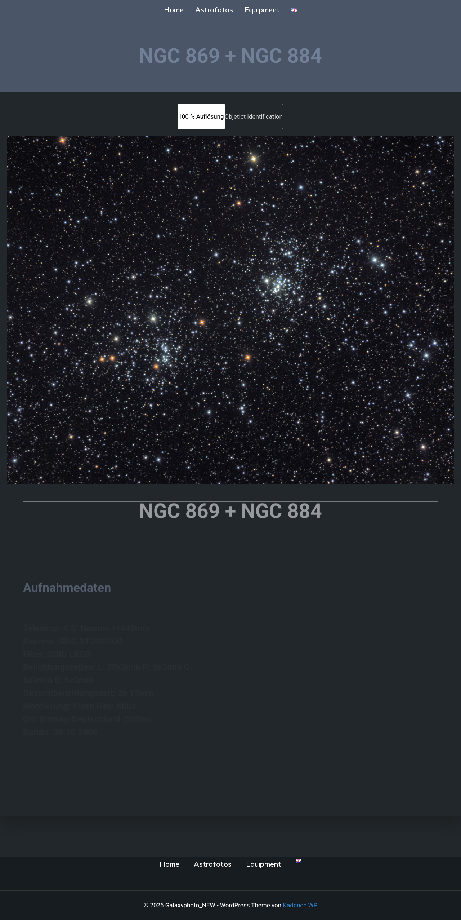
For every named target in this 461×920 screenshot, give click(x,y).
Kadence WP (300, 905)
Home (174, 10)
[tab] (201, 116)
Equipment (262, 10)
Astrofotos (214, 10)
